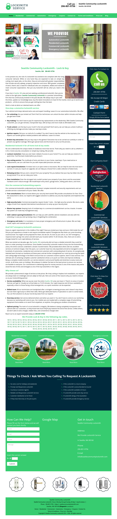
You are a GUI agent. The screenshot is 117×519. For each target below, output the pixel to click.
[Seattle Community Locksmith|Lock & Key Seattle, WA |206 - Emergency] (28, 40)
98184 (55, 327)
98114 (70, 320)
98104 (24, 320)
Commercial (30, 16)
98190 (75, 327)
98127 (50, 322)
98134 (75, 322)
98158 (60, 324)
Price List (99, 16)
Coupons (62, 16)
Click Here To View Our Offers (99, 277)
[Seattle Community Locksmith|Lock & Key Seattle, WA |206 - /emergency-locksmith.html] (100, 349)
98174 (30, 327)
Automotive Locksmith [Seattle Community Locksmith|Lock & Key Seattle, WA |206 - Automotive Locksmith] (73, 336)
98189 (70, 327)
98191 (80, 327)
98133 (70, 322)
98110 (55, 329)
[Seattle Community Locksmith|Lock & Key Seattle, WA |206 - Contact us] (10, 52)
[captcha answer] (102, 147)
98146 (35, 324)
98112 (60, 320)
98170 (19, 327)
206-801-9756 (68, 6)
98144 (24, 324)
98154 (50, 324)
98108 (45, 320)
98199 (50, 329)
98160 (65, 324)
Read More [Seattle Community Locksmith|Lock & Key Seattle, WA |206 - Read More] (19, 362)
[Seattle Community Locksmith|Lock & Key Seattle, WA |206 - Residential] (10, 27)
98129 (55, 322)
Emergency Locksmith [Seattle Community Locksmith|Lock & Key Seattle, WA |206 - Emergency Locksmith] (100, 336)
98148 (40, 324)
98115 (75, 320)
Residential (20, 16)
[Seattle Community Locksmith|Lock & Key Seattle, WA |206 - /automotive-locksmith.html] (73, 349)
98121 (24, 322)
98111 (55, 320)
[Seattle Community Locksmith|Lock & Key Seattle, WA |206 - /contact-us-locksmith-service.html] (22, 54)
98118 (14, 322)
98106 (35, 320)
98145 (30, 324)
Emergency (52, 16)
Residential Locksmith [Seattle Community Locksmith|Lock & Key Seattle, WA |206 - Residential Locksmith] (19, 336)
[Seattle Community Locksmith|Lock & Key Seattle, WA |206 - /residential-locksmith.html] (19, 349)
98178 (45, 327)
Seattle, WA (39, 71)
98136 (80, 322)
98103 (19, 320)
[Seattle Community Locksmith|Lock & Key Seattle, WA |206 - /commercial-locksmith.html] (46, 349)
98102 (14, 320)
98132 (65, 322)
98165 (80, 324)
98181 (50, 327)
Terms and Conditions (85, 16)
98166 (9, 327)
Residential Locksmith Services (99, 187)
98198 (45, 329)
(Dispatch (63, 506)
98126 (45, 322)
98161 (70, 324)
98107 (40, 320)
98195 (40, 329)
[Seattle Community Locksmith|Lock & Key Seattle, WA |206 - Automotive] (10, 40)
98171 (24, 327)
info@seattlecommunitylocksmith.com (92, 457)
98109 (50, 320)
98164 (75, 324)
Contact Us (71, 16)
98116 (80, 320)
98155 (55, 324)
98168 (14, 327)
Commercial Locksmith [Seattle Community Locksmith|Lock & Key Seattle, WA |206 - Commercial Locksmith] (46, 336)
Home (11, 16)
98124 (35, 322)
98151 (45, 324)
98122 (30, 322)
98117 (9, 322)
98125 (40, 322)
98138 (9, 324)
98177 (40, 327)
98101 (9, 320)
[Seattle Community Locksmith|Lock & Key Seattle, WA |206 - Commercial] (28, 27)
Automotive (41, 16)
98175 (35, 327)
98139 (14, 324)
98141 (19, 324)
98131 (60, 322)
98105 (30, 320)
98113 (65, 320)
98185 (60, 327)
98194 (35, 329)
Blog (106, 16)
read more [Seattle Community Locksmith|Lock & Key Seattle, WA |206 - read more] (9, 30)
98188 (65, 327)
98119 (19, 322)
